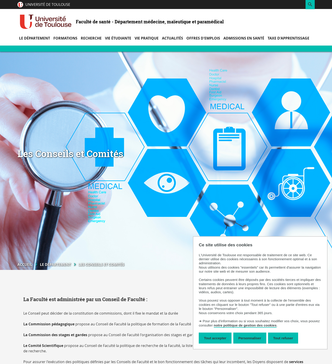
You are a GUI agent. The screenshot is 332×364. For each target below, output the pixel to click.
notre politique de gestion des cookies (245, 325)
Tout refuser (283, 338)
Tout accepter (215, 338)
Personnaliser (249, 338)
